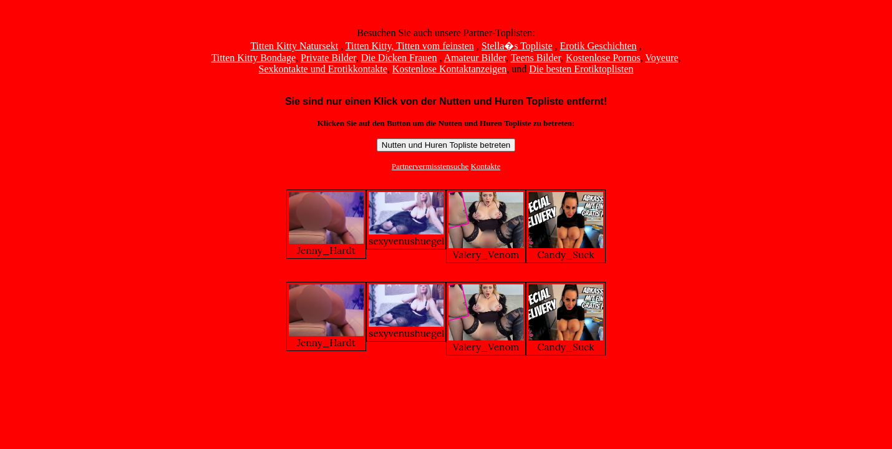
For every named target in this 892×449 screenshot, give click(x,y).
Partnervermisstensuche (430, 166)
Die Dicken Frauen (399, 57)
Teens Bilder (536, 57)
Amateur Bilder (475, 57)
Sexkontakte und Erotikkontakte (323, 69)
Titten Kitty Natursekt (294, 46)
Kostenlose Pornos (603, 57)
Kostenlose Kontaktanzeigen (449, 69)
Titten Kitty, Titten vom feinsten (410, 46)
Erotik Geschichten (598, 46)
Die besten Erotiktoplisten (581, 69)
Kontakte (486, 166)
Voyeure (661, 57)
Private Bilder (328, 57)
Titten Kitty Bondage (253, 57)
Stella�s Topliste (517, 46)
